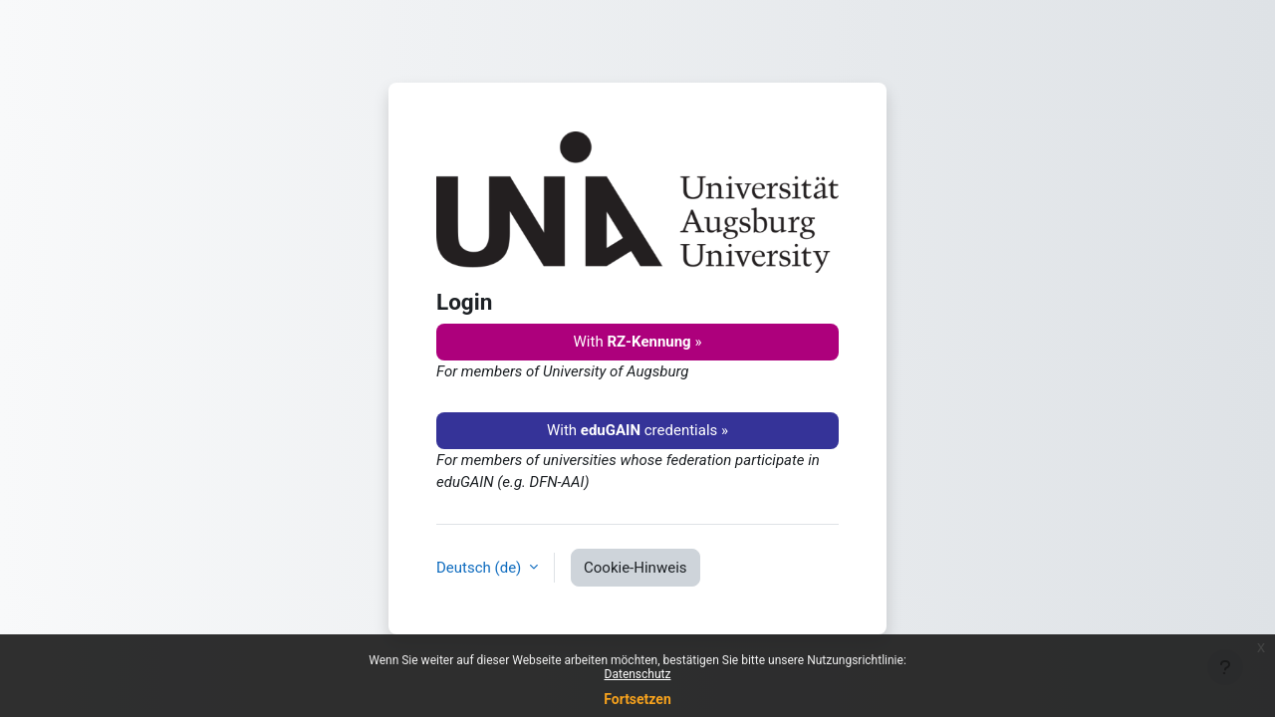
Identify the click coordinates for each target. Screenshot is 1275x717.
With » (638, 342)
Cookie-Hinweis (635, 568)
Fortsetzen (637, 699)
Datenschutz (638, 674)
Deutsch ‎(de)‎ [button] (480, 568)
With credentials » (637, 430)
